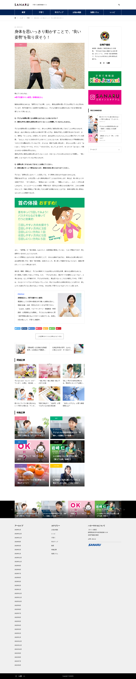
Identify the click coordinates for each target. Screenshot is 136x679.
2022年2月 (18, 633)
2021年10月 (18, 649)
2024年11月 (18, 537)
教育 (23, 12)
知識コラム (94, 12)
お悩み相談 (77, 12)
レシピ (112, 12)
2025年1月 (18, 529)
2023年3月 (18, 581)
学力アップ (59, 12)
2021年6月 (18, 665)
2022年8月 (18, 609)
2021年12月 (18, 641)
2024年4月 (18, 545)
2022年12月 (18, 593)
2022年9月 (18, 605)
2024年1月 (18, 553)
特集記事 (56, 442)
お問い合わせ (92, 539)
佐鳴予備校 (105, 45)
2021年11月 (18, 645)
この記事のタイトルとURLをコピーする (49, 336)
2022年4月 (18, 625)
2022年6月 (18, 617)
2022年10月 (18, 601)
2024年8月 (18, 541)
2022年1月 (18, 637)
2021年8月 (18, 657)
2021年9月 (18, 653)
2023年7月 (18, 573)
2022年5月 (18, 621)
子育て (41, 12)
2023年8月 (18, 569)
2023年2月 (18, 585)
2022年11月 (18, 597)
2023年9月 (18, 565)
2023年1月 (18, 589)
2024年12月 (18, 533)
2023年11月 (18, 561)
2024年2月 (18, 549)
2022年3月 (18, 629)
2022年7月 (18, 613)
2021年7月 (18, 661)
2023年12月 (18, 557)
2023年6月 (18, 577)
